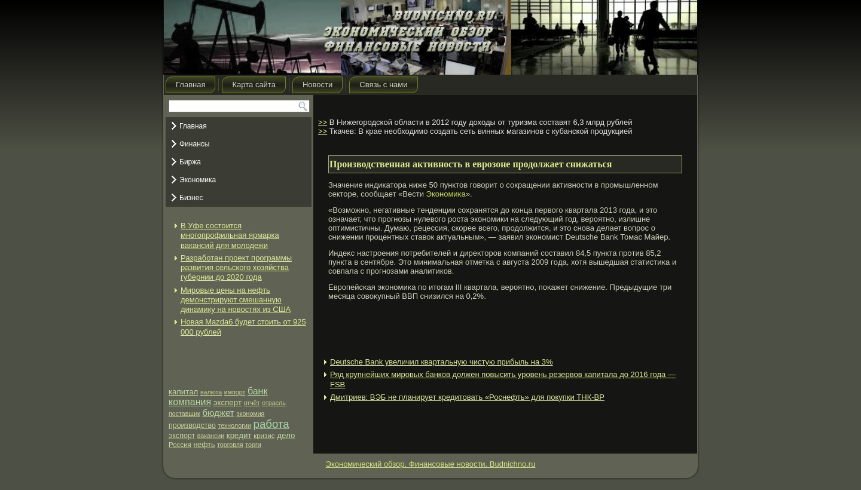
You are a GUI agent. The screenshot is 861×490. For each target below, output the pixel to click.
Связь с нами (383, 84)
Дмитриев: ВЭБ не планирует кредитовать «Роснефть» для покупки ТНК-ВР (467, 397)
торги (253, 444)
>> (322, 122)
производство (192, 425)
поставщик (184, 413)
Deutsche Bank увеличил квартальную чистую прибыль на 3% (441, 361)
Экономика (197, 180)
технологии (234, 425)
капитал (183, 391)
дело (286, 435)
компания (190, 402)
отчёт (252, 402)
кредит (239, 435)
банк (258, 391)
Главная (190, 84)
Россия (180, 444)
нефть (204, 444)
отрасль (274, 402)
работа (271, 424)
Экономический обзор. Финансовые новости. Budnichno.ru (431, 464)
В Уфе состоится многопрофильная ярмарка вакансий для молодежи (230, 235)
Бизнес (191, 198)
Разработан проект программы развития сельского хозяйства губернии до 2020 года (236, 267)
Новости (317, 84)
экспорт (182, 435)
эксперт (227, 402)
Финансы (194, 144)
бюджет (218, 413)
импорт (235, 392)
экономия (250, 413)
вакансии (210, 435)
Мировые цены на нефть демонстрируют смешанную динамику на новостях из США (236, 300)
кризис (264, 435)
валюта (211, 392)
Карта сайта (253, 84)
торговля (230, 444)
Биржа (190, 162)
